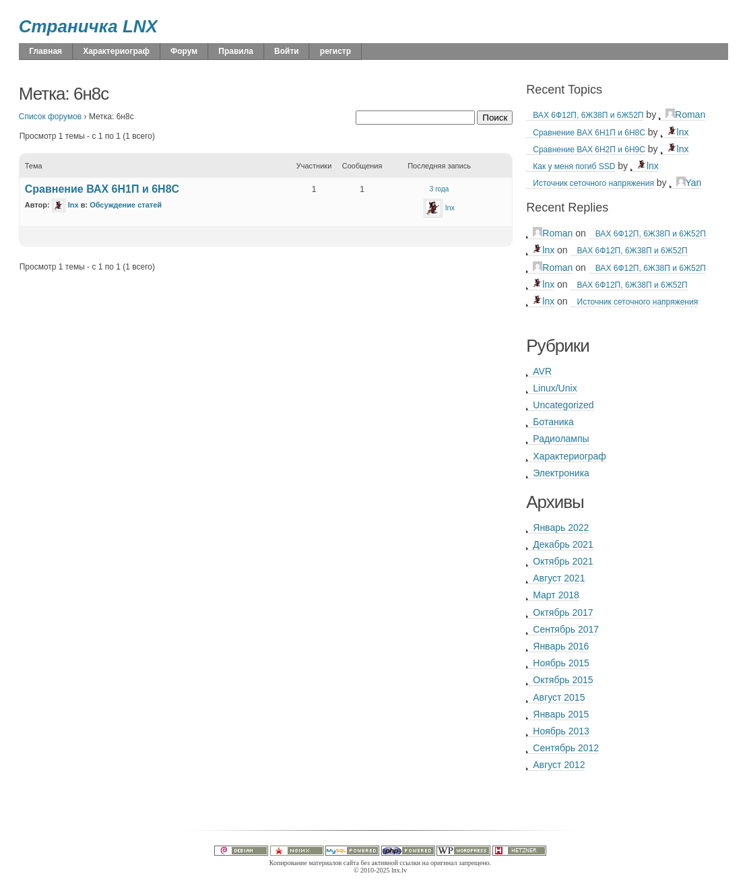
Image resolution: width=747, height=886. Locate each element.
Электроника (561, 473)
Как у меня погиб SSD (574, 166)
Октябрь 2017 (563, 612)
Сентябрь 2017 (566, 629)
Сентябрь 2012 (566, 747)
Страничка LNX (88, 26)
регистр (335, 51)
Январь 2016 (561, 646)
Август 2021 (559, 578)
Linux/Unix (555, 388)
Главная (45, 51)
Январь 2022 (561, 527)
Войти (286, 51)
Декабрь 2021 (563, 544)
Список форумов (50, 116)
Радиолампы (561, 438)
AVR (542, 371)
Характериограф (116, 51)
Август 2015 (559, 697)
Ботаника (553, 421)
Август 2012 (559, 764)
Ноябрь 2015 (561, 663)
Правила (235, 51)
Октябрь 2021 (563, 561)
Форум (183, 51)
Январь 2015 (561, 714)
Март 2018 (556, 595)
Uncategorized (563, 405)
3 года (439, 189)
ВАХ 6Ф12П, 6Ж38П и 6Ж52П (588, 115)
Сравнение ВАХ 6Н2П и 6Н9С (589, 149)
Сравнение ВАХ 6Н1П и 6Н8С (102, 189)
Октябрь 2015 (563, 679)
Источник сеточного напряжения (593, 183)
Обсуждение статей (126, 205)
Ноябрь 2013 (561, 731)
